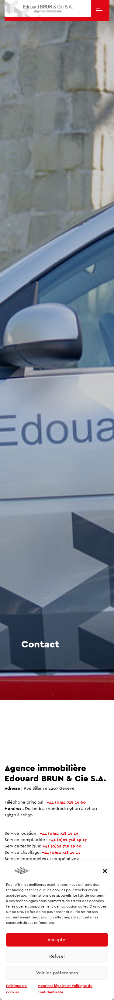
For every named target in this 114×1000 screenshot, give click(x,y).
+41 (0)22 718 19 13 (61, 852)
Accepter (57, 939)
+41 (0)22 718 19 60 (66, 802)
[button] (105, 871)
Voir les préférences (57, 973)
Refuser (57, 956)
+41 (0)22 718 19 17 (68, 840)
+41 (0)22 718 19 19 (59, 833)
